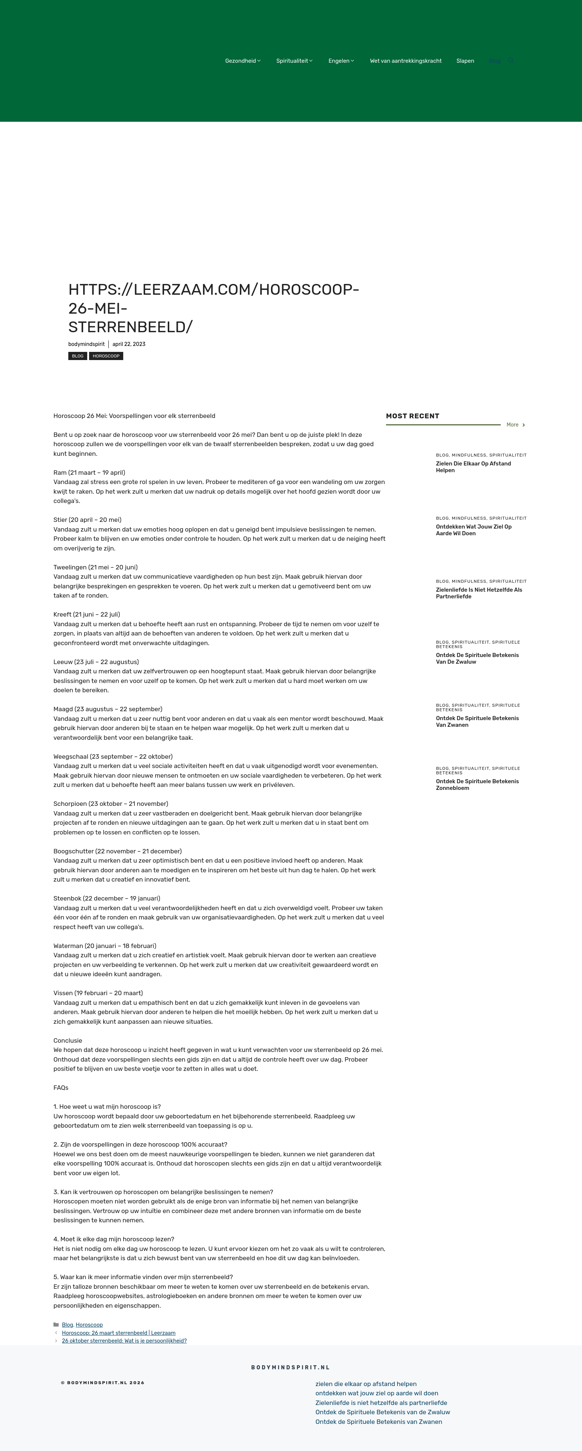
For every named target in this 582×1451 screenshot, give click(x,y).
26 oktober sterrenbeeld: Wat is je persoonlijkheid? (124, 1340)
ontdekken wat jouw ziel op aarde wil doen (474, 530)
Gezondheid (243, 61)
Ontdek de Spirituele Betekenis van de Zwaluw (382, 1412)
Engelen (341, 61)
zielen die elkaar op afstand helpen (366, 1384)
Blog (495, 61)
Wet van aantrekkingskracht (406, 61)
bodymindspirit (86, 344)
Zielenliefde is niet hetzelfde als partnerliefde (381, 1402)
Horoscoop (106, 356)
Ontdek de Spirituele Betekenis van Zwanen (378, 1421)
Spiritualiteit (295, 61)
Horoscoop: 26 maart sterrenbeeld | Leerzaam (119, 1333)
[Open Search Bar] (511, 61)
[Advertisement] (291, 177)
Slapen (465, 61)
